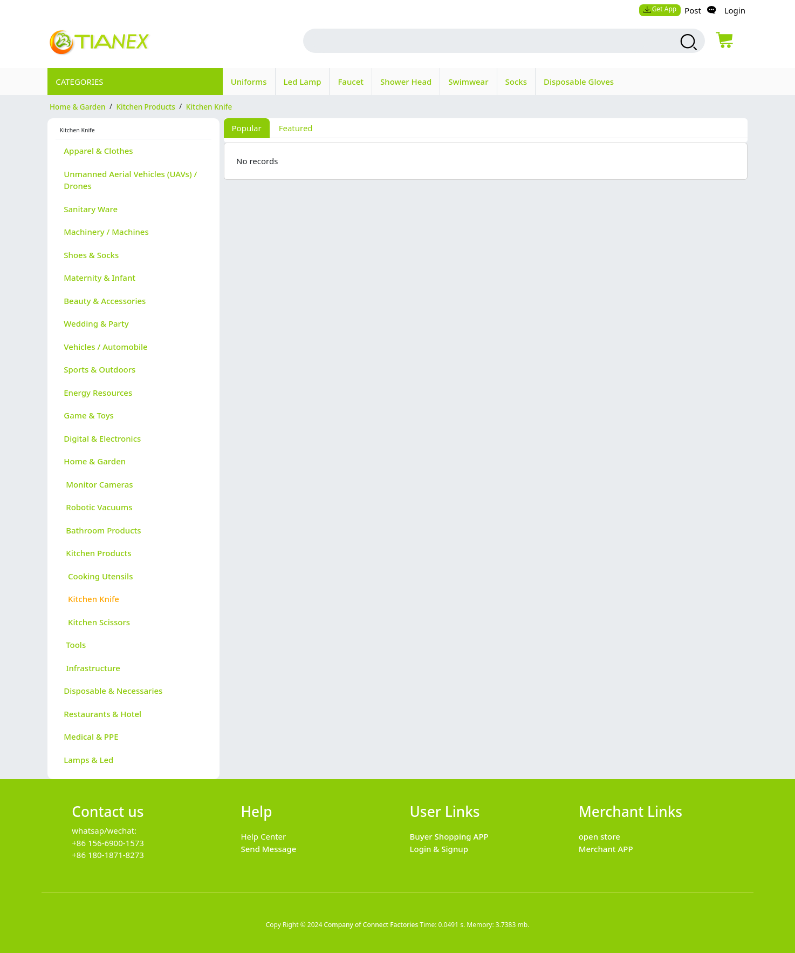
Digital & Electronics (102, 438)
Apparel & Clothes (98, 150)
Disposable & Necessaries (113, 690)
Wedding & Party (96, 323)
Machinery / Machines (106, 231)
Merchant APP (606, 848)
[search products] (687, 42)
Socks (516, 81)
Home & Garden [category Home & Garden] (77, 106)
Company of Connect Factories (371, 924)
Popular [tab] (247, 128)
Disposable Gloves (579, 81)
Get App (659, 8)
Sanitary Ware (91, 209)
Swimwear (468, 81)
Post (692, 10)
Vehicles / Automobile (105, 346)
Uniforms (249, 81)
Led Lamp (302, 81)
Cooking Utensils (98, 576)
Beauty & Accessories (105, 300)
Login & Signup (439, 848)
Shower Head (405, 81)
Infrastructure (92, 668)
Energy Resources (98, 392)
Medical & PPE (91, 736)
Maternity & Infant (99, 277)
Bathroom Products (102, 530)
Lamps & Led (88, 759)
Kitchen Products (97, 553)
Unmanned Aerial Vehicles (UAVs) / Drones (130, 180)
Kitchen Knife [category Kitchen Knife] (209, 106)
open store (599, 836)
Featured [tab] (296, 128)
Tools (75, 644)
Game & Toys (89, 415)
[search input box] (479, 41)
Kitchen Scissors (97, 622)
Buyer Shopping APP (449, 836)
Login (734, 10)
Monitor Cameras (98, 484)
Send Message (268, 848)
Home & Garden (95, 461)
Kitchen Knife (91, 598)
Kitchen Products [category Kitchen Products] (145, 106)
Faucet (351, 81)
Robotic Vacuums (98, 507)
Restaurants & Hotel (102, 713)
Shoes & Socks (91, 254)
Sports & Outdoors (99, 369)
